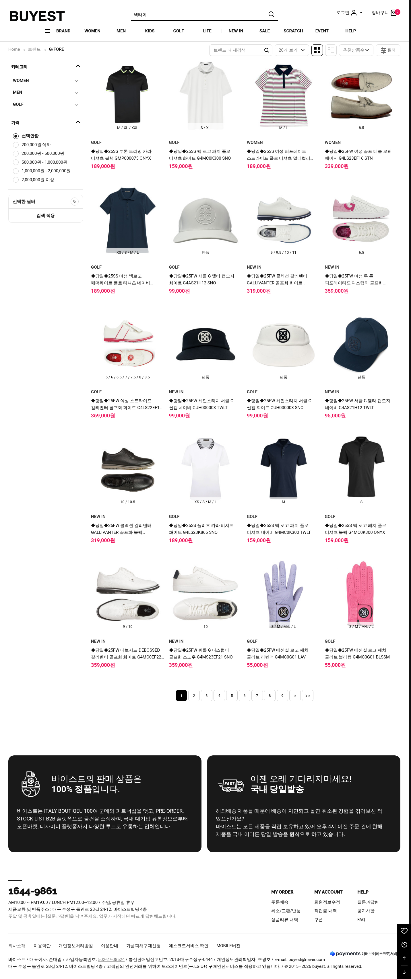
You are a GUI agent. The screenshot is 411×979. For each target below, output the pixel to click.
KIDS (150, 31)
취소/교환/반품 (286, 910)
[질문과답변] (58, 916)
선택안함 (30, 135)
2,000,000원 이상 (38, 179)
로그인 (350, 12)
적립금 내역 (325, 910)
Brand (63, 31)
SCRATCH (293, 31)
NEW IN (236, 31)
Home (14, 49)
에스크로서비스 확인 (189, 945)
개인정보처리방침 (76, 945)
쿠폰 (318, 919)
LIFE (207, 31)
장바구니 (386, 12)
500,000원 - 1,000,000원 (44, 162)
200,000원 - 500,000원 (43, 153)
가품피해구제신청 (143, 945)
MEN (121, 31)
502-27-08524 (111, 959)
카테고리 (46, 65)
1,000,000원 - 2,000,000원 (46, 170)
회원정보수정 (327, 902)
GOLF (178, 31)
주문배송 (279, 902)
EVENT (322, 31)
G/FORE (56, 49)
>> (308, 696)
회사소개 (17, 945)
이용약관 (42, 945)
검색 (271, 14)
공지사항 (366, 910)
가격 (46, 121)
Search (266, 50)
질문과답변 (368, 902)
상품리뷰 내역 (284, 919)
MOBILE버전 (228, 945)
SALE (264, 31)
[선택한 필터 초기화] (75, 202)
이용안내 (109, 945)
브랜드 (34, 49)
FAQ (361, 919)
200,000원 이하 (36, 144)
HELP (351, 31)
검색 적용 (45, 215)
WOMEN (92, 31)
